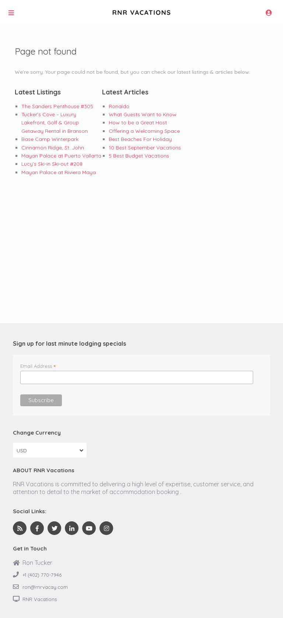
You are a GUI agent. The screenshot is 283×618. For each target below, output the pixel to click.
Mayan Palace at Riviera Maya (58, 172)
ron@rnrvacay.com (45, 587)
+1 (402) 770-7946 (42, 575)
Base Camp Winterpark (49, 139)
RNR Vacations (39, 599)
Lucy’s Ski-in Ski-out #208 (52, 163)
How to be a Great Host (138, 122)
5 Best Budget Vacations (139, 155)
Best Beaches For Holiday (140, 139)
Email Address (38, 366)
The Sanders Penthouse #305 (57, 106)
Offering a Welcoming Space (144, 131)
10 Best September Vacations (145, 147)
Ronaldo (119, 106)
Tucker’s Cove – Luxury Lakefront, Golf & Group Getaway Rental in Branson (54, 122)
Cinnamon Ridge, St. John (52, 147)
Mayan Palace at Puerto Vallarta (61, 155)
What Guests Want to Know (143, 114)
